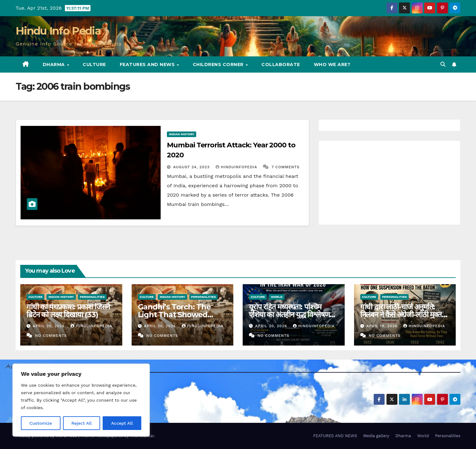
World (276, 297)
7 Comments (285, 167)
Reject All (81, 423)
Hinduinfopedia (237, 167)
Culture (94, 64)
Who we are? (332, 64)
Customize (40, 423)
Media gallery (376, 435)
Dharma (54, 64)
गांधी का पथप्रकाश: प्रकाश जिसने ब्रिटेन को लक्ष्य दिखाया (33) (68, 310)
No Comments (51, 335)
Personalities (92, 297)
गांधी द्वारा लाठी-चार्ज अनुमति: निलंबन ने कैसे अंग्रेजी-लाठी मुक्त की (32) (401, 314)
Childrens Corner (219, 64)
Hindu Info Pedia (58, 30)
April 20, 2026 (49, 326)
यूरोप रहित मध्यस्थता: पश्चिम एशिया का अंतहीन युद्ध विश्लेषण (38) (289, 314)
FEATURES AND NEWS (148, 64)
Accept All (122, 423)
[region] (81, 400)
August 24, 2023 (192, 167)
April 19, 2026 (382, 326)
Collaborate (280, 64)
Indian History (181, 134)
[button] (442, 64)
